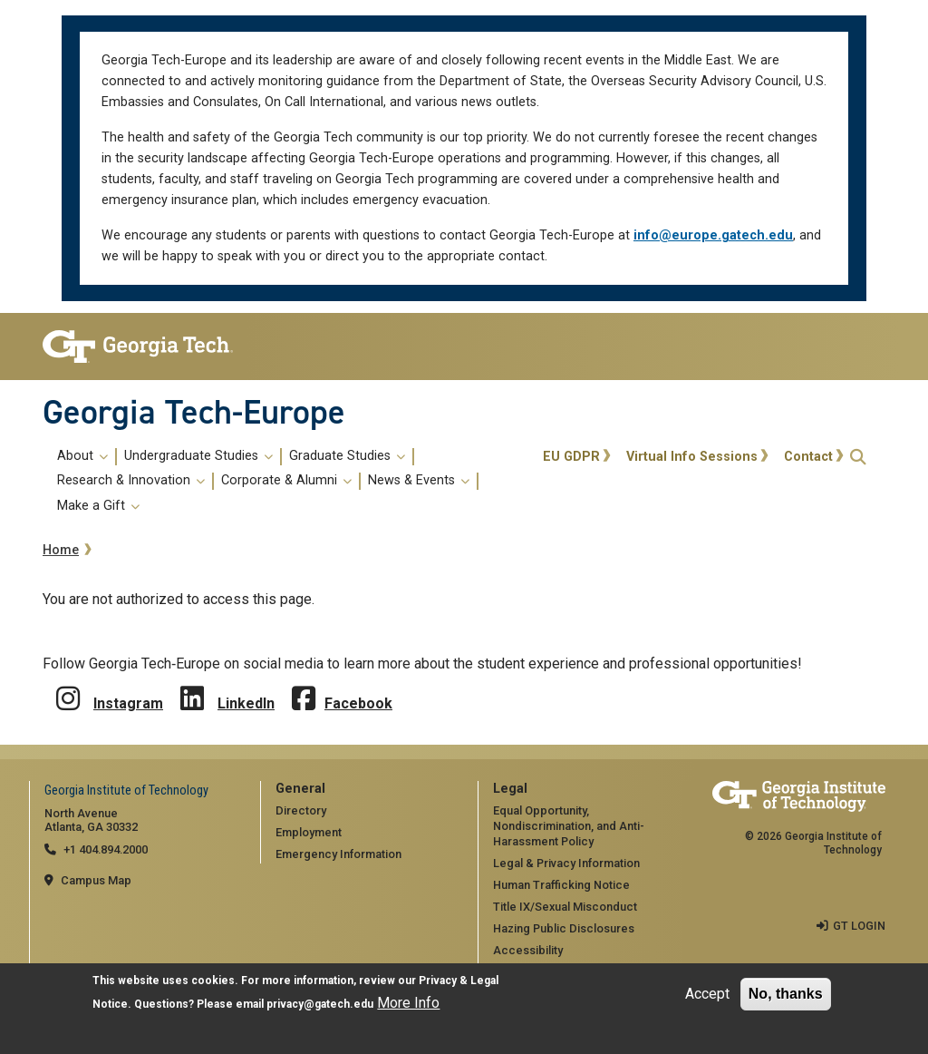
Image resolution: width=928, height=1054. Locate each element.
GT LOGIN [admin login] (859, 925)
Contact (808, 456)
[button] (858, 456)
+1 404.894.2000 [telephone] (105, 849)
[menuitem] (289, 481)
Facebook (358, 703)
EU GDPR (571, 456)
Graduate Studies (347, 456)
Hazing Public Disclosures (563, 928)
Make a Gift (98, 506)
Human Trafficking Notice (561, 885)
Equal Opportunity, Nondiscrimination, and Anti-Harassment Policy (568, 825)
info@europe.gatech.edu (713, 235)
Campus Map (96, 880)
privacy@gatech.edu (319, 1005)
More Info (408, 1003)
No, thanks (786, 994)
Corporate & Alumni (286, 480)
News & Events (418, 480)
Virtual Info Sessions (692, 456)
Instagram (128, 703)
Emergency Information (338, 854)
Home (61, 550)
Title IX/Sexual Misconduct (565, 906)
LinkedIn (246, 703)
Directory (301, 810)
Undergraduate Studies (198, 456)
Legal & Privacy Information (566, 863)
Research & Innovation (131, 480)
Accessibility (528, 950)
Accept (707, 994)
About (82, 456)
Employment (309, 832)
